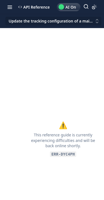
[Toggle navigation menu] (10, 7)
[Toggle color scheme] (94, 7)
